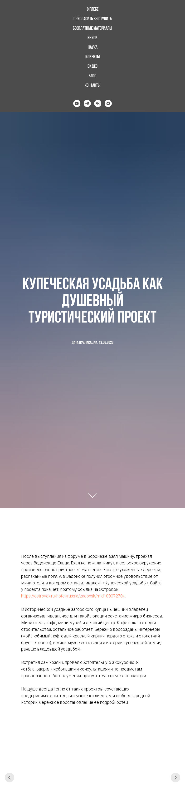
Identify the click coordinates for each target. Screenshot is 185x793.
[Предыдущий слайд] (9, 777)
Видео (92, 66)
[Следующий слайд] (175, 777)
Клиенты (92, 57)
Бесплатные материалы (92, 28)
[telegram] (87, 103)
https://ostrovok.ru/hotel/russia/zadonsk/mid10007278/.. (73, 595)
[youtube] (76, 103)
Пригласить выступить (92, 19)
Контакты (93, 85)
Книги (92, 38)
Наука (92, 47)
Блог (92, 76)
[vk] (97, 103)
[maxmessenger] (108, 103)
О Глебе (92, 9)
